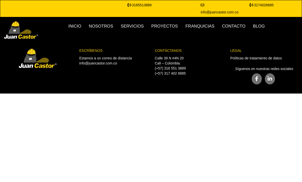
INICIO (74, 26)
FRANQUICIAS (200, 26)
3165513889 (139, 5)
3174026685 (261, 5)
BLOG (259, 26)
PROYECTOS (164, 26)
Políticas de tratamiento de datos (256, 58)
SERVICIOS (132, 26)
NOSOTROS (101, 26)
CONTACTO (233, 26)
